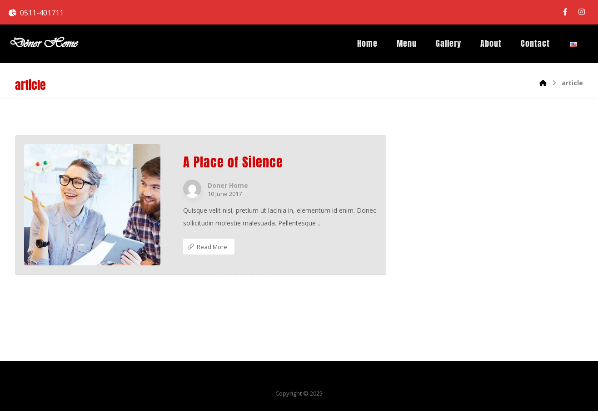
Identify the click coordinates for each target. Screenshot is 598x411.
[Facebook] (565, 12)
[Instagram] (581, 12)
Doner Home (228, 185)
